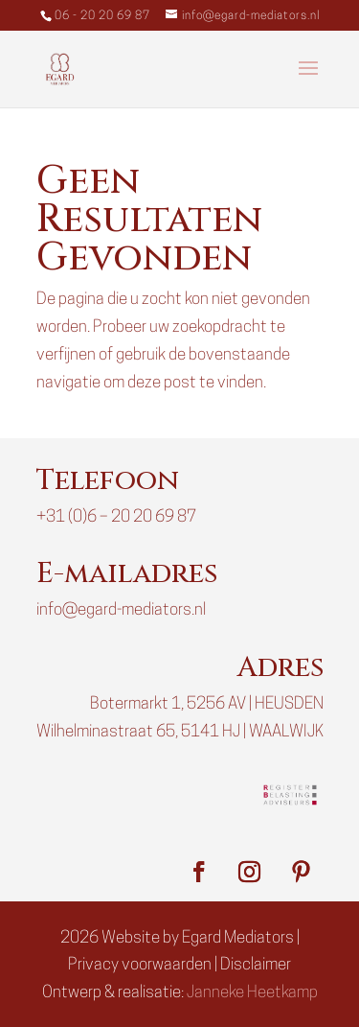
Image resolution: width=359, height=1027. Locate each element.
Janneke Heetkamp (252, 993)
